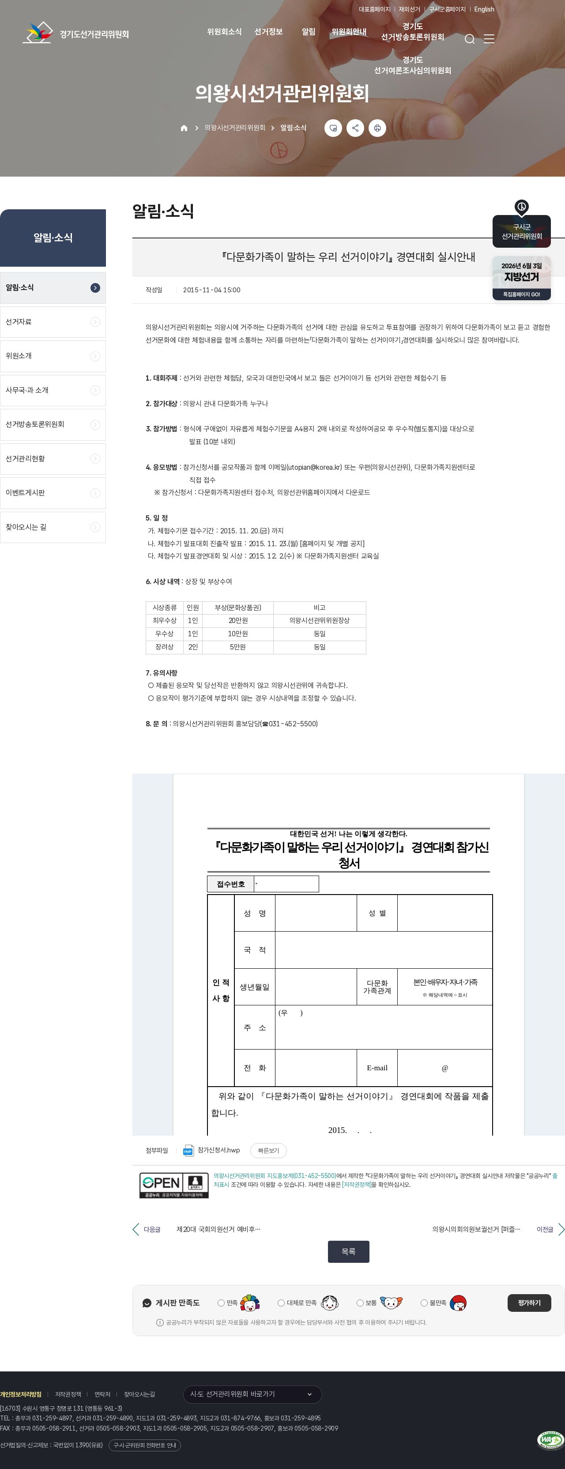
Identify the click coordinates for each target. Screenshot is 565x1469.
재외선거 (409, 9)
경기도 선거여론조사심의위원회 (412, 65)
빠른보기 (268, 1150)
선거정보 (268, 31)
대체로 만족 (301, 1303)
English (484, 9)
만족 (232, 1303)
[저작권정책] (356, 1184)
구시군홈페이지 (447, 9)
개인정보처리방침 (20, 1394)
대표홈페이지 (374, 9)
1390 (82, 1445)
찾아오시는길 (139, 1394)
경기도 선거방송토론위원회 (412, 32)
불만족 (438, 1303)
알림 (309, 31)
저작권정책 (68, 1394)
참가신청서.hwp (211, 1150)
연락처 (102, 1394)
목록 (348, 1251)
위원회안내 (348, 31)
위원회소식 (224, 31)
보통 (371, 1303)
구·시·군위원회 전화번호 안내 (144, 1445)
